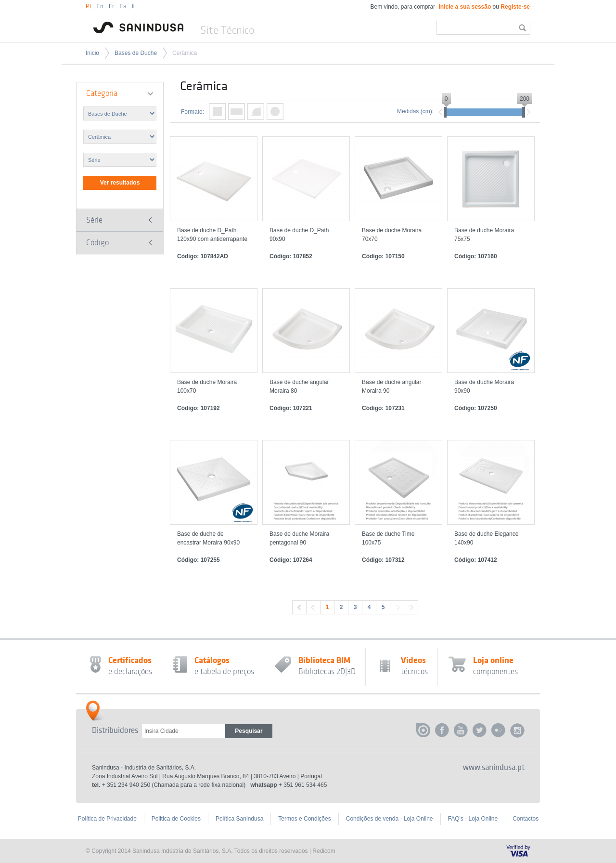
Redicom (323, 851)
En (99, 6)
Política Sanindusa (239, 818)
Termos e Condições (304, 818)
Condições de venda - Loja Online (389, 818)
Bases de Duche (136, 53)
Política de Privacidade (107, 818)
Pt (88, 6)
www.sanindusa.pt (494, 767)
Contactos (526, 818)
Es (122, 6)
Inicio (92, 53)
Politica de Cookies (176, 818)
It (133, 6)
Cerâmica (184, 53)
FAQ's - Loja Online (473, 818)
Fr (111, 6)
